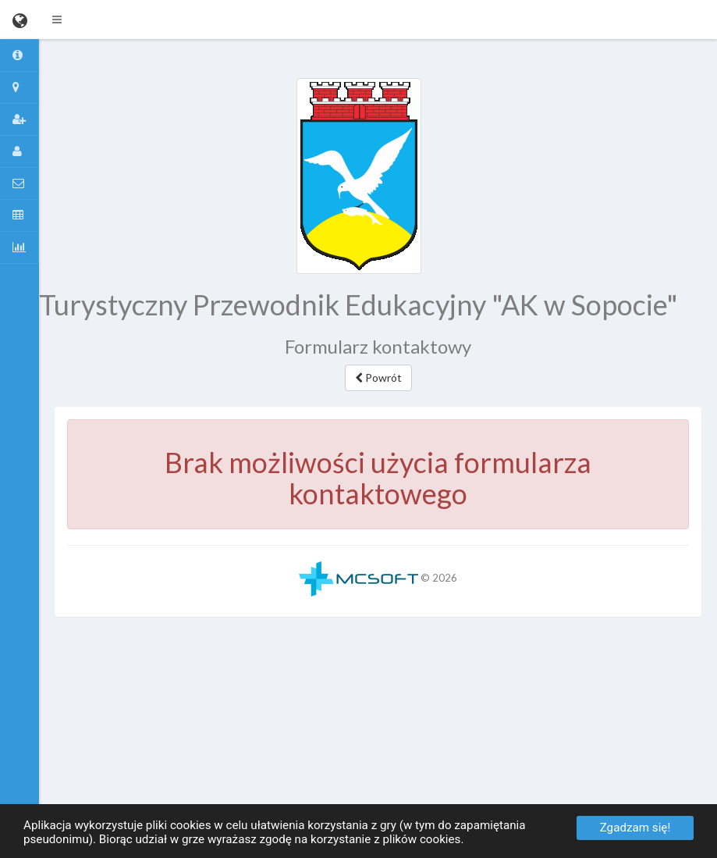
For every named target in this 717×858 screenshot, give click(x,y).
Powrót (378, 377)
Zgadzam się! (635, 828)
